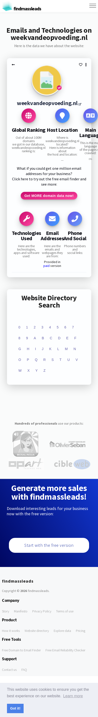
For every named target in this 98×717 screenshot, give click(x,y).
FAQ (24, 669)
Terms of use (64, 611)
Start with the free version (49, 545)
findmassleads (21, 9)
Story (5, 611)
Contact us (9, 669)
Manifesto (20, 611)
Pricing (80, 631)
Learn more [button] (73, 696)
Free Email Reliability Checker (65, 650)
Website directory (37, 631)
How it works (11, 631)
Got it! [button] (15, 708)
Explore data (62, 631)
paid (46, 266)
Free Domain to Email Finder (21, 650)
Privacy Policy (41, 611)
